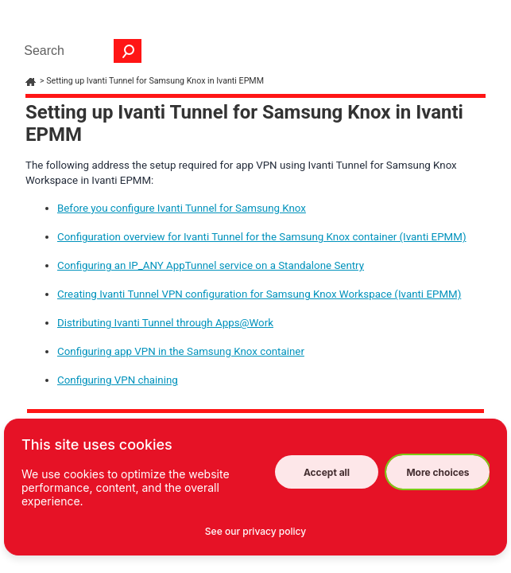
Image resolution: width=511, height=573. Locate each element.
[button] (128, 51)
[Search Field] (78, 51)
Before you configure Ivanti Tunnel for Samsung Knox (181, 208)
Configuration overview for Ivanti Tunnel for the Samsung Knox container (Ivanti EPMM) (261, 237)
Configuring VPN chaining (117, 380)
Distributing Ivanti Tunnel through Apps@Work (165, 323)
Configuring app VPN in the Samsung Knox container (180, 351)
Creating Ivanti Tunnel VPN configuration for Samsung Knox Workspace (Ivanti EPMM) (259, 294)
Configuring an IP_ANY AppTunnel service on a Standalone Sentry (210, 265)
